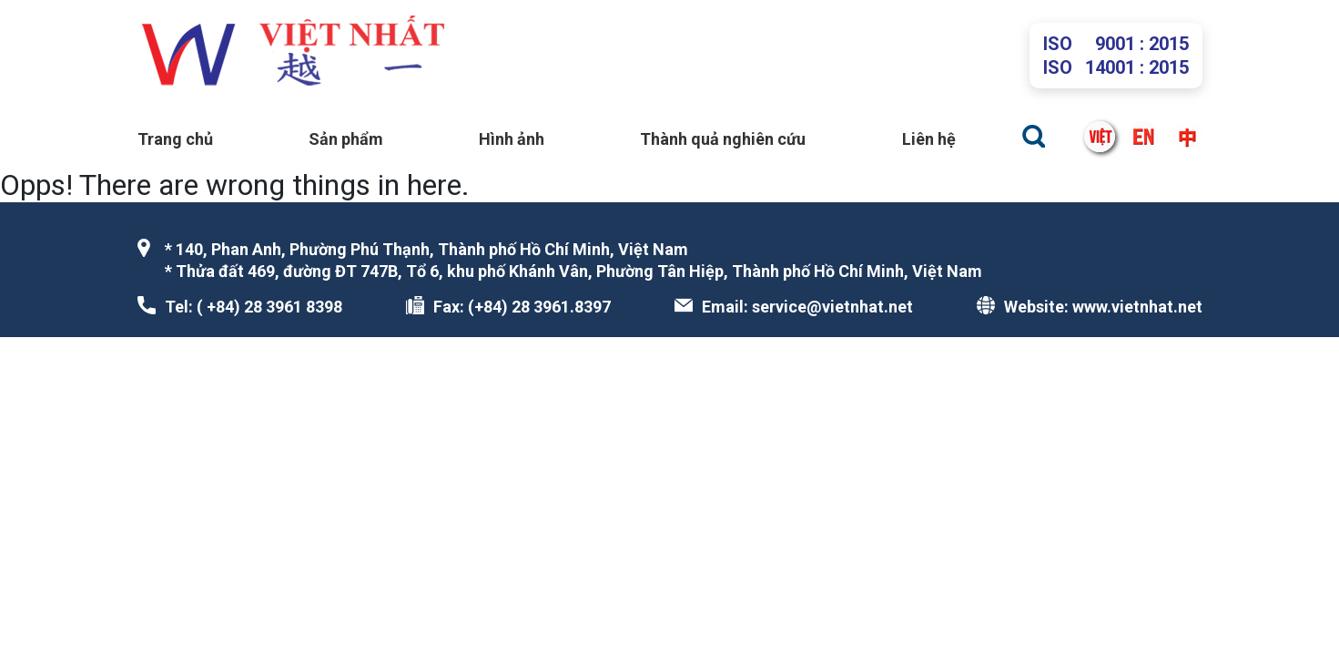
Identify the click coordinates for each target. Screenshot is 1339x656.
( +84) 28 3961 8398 (269, 306)
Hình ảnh (511, 139)
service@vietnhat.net (832, 306)
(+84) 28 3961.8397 (539, 306)
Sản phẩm (346, 139)
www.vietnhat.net (1137, 306)
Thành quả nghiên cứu (723, 139)
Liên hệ (929, 139)
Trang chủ (175, 139)
